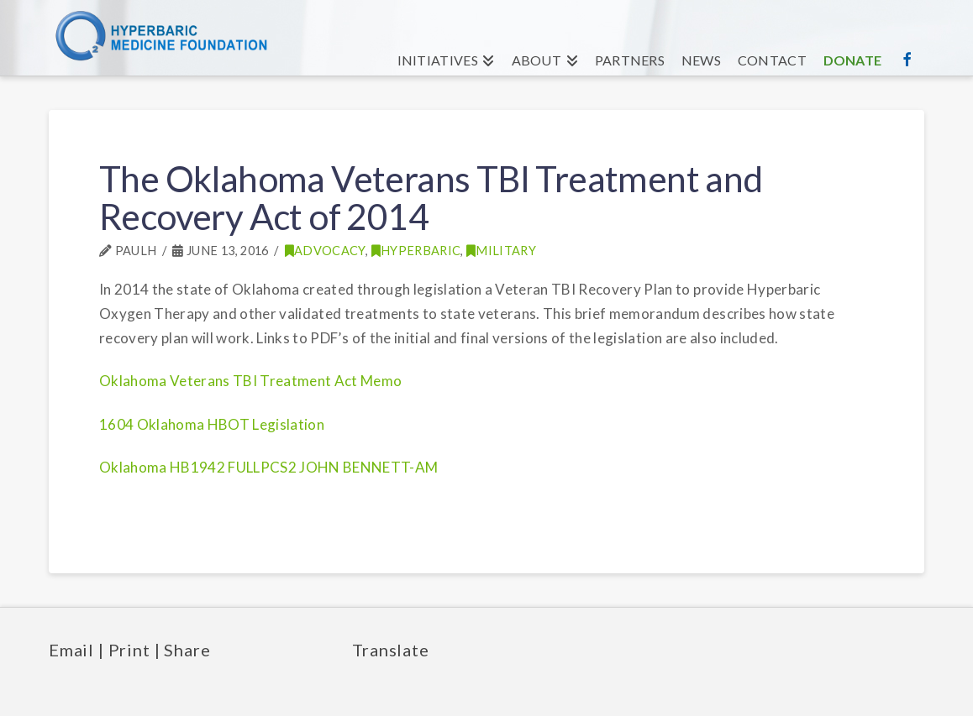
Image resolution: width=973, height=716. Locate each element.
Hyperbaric (416, 250)
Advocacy (325, 250)
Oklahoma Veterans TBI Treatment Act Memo (250, 380)
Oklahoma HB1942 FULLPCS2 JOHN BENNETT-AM (269, 467)
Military (501, 250)
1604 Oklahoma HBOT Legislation (211, 424)
